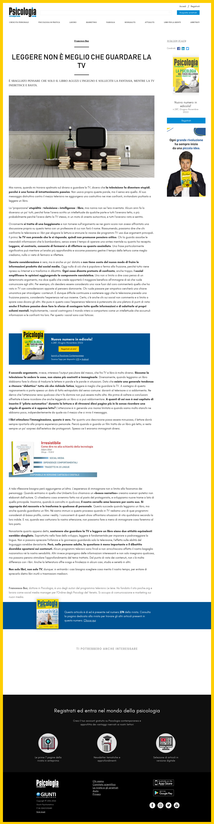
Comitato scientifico (104, 784)
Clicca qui (90, 620)
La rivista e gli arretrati (105, 787)
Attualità (149, 22)
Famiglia (110, 22)
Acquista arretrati (188, 12)
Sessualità (130, 22)
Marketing (91, 22)
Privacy (97, 794)
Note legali (40, 812)
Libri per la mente (172, 22)
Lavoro (72, 22)
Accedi (182, 6)
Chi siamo (98, 781)
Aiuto (96, 791)
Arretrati (195, 22)
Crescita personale (19, 22)
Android (85, 359)
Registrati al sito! (68, 349)
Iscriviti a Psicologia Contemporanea (67, 355)
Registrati (195, 6)
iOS (77, 359)
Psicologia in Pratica (49, 22)
